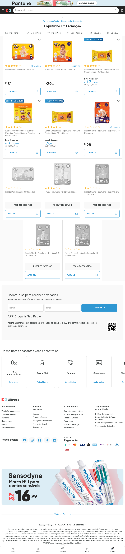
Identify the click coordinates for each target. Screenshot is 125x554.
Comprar (23, 91)
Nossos (47, 408)
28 (89, 145)
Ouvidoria (5, 418)
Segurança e (109, 408)
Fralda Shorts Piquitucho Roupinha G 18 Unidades (102, 132)
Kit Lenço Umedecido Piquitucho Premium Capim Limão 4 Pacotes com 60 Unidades (22, 133)
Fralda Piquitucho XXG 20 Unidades (61, 192)
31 (10, 84)
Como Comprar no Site (73, 411)
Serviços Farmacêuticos (42, 421)
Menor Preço (34, 33)
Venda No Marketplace (11, 411)
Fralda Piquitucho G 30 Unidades (19, 69)
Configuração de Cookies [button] (105, 426)
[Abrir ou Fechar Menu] (3, 10)
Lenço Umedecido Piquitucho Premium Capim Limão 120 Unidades (101, 70)
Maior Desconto (75, 33)
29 (49, 84)
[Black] (51, 3)
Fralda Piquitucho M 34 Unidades (20, 192)
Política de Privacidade (104, 414)
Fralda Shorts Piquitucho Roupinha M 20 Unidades (81, 254)
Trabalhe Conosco (9, 414)
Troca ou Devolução (72, 424)
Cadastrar (99, 308)
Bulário (4, 424)
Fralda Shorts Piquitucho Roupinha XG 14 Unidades (42, 254)
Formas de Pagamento (73, 414)
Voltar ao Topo (62, 514)
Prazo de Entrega (71, 418)
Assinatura (37, 427)
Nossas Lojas (7, 421)
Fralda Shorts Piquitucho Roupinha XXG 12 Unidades (101, 193)
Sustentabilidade (8, 428)
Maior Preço (54, 33)
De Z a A (112, 33)
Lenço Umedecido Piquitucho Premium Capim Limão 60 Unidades (62, 132)
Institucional (8, 406)
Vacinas (36, 414)
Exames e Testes (40, 417)
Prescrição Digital (40, 424)
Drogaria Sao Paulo (51, 21)
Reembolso (68, 421)
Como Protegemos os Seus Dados (109, 423)
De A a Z (95, 33)
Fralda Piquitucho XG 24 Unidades (60, 69)
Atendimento (71, 406)
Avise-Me (23, 214)
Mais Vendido (12, 33)
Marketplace (69, 428)
